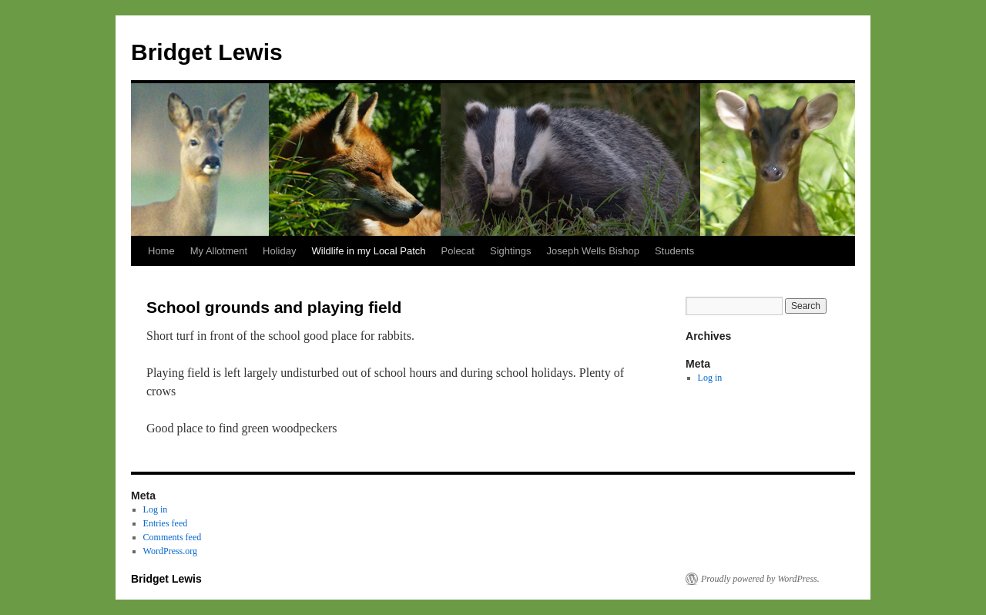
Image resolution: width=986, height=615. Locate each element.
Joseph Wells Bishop (592, 251)
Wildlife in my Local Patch (368, 251)
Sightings (510, 251)
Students (674, 251)
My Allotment (218, 251)
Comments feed (172, 537)
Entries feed (165, 523)
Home (161, 251)
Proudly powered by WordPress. (760, 578)
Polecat (458, 251)
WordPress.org (170, 551)
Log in (710, 377)
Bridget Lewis (207, 52)
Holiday (279, 251)
